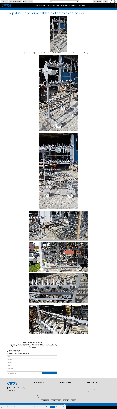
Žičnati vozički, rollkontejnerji (92, 387)
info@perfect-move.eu (15, 1)
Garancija (36, 395)
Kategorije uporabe (53, 5)
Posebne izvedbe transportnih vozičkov (73, 5)
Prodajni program (39, 5)
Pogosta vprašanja (38, 397)
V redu (52, 407)
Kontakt (73, 400)
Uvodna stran (45, 400)
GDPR (35, 389)
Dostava (36, 393)
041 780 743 (5, 1)
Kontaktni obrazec (27, 1)
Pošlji (50, 373)
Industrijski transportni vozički (93, 385)
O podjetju (105, 1)
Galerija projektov (97, 1)
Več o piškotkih (60, 407)
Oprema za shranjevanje (92, 389)
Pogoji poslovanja (38, 385)
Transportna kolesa (90, 391)
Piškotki (35, 387)
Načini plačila (37, 391)
